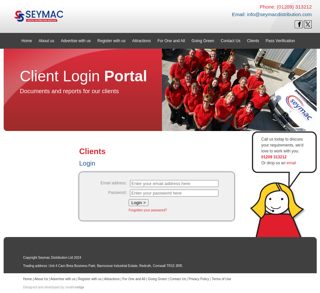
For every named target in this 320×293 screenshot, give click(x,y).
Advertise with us (63, 279)
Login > (138, 202)
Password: (117, 192)
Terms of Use (221, 279)
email (291, 163)
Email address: (114, 183)
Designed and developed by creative (53, 287)
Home (27, 279)
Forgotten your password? (148, 210)
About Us (41, 279)
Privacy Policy (199, 279)
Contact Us (178, 279)
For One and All (133, 279)
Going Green (157, 279)
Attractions (112, 279)
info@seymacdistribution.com (279, 14)
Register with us (90, 279)
